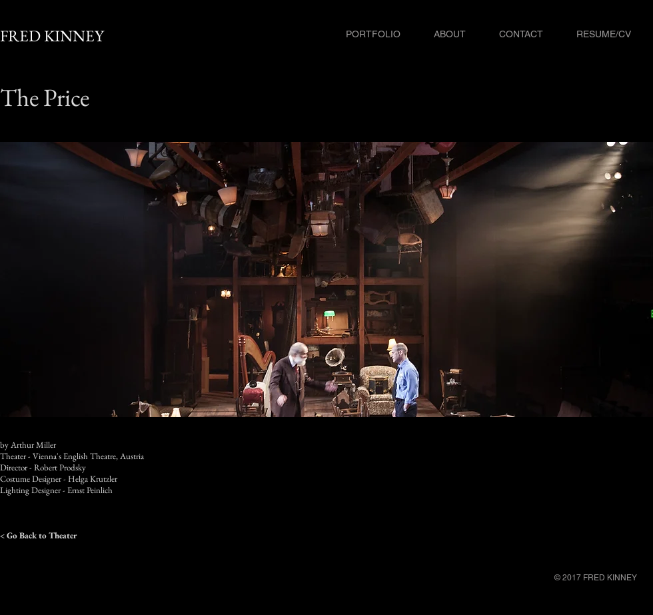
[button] (326, 279)
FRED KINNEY (52, 35)
